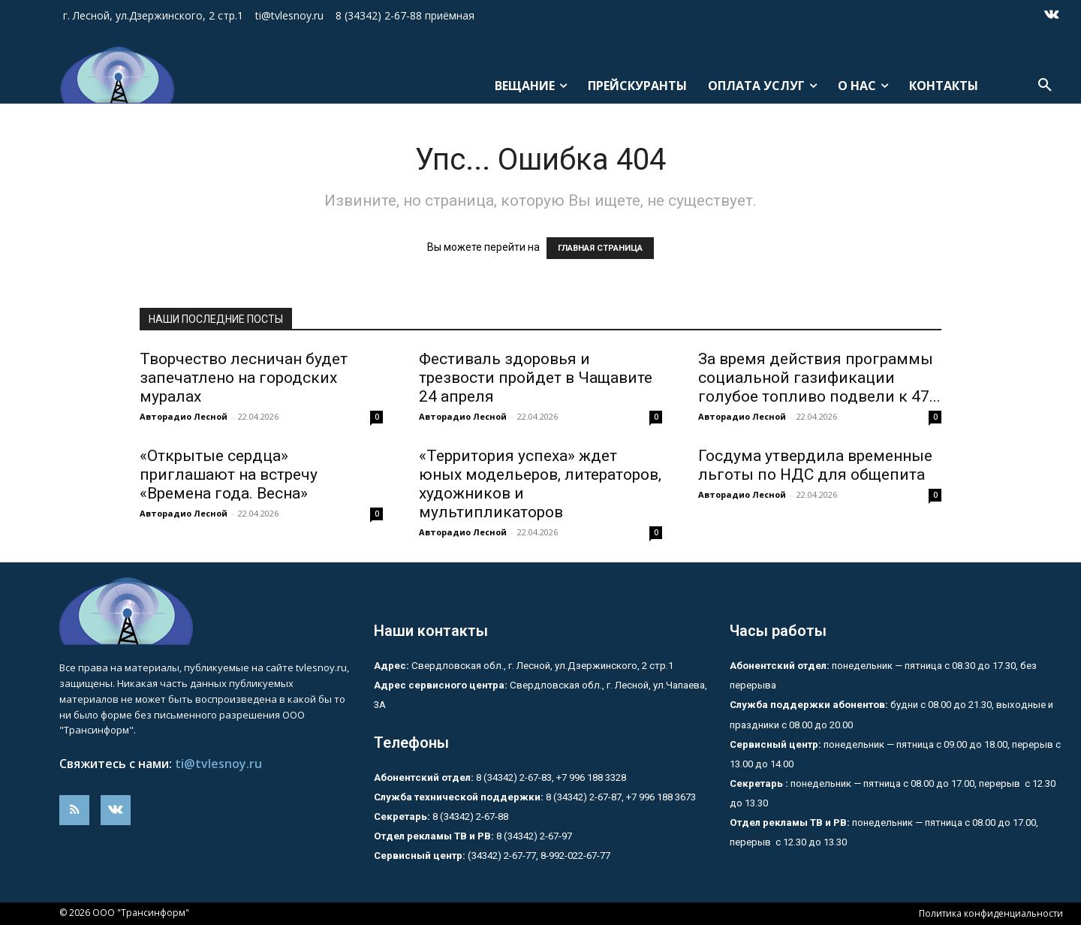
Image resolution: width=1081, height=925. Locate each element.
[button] (1045, 86)
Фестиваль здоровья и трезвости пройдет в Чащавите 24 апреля (535, 377)
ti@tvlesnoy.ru (218, 763)
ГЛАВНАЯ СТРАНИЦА (600, 248)
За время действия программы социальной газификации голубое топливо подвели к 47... (819, 377)
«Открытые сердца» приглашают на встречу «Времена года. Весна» (229, 474)
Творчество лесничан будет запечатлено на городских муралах (244, 377)
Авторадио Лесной (183, 416)
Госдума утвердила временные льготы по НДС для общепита (815, 465)
